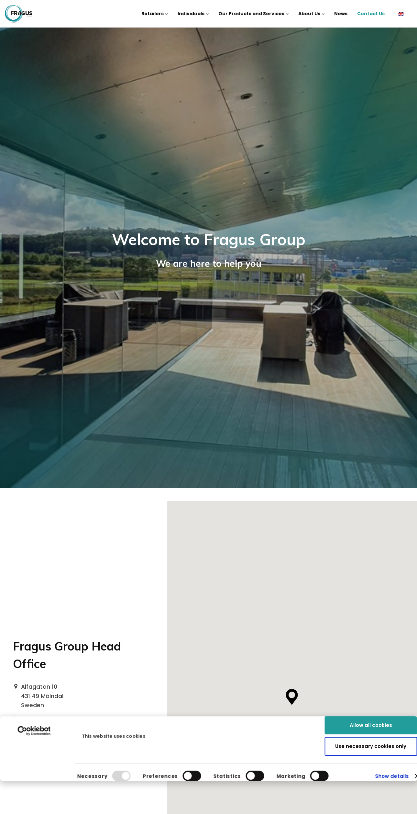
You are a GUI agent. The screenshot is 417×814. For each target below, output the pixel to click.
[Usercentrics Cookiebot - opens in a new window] (34, 679)
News (340, 13)
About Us (311, 13)
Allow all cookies (371, 673)
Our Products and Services (253, 13)
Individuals (193, 13)
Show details (392, 736)
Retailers (154, 13)
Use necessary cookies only (370, 693)
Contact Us (371, 13)
